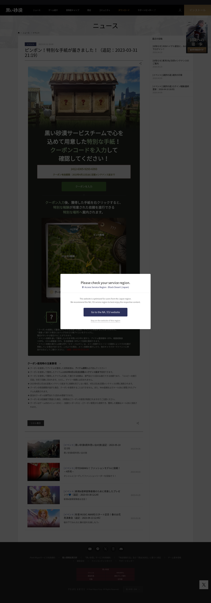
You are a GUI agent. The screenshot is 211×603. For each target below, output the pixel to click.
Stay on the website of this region (105, 320)
